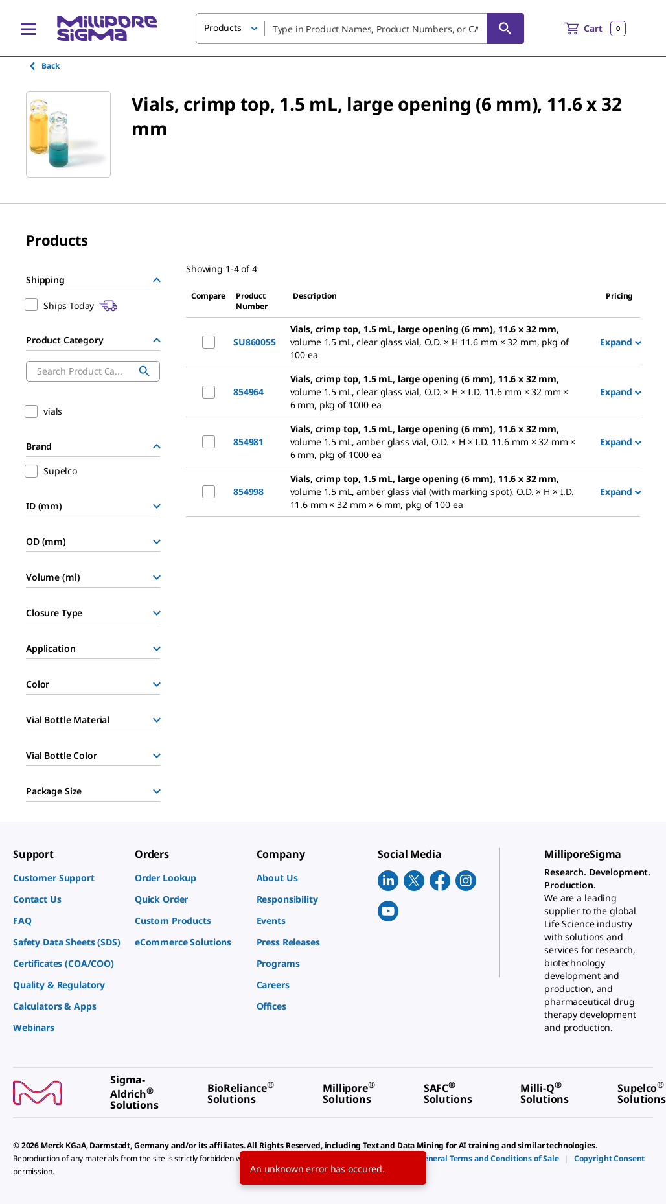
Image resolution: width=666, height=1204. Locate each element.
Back (44, 65)
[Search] (505, 28)
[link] (67, 878)
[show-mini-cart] (595, 28)
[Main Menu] (28, 28)
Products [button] (223, 27)
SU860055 (254, 342)
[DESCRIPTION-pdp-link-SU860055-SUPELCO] (440, 342)
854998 (248, 491)
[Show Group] (156, 506)
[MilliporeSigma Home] (107, 28)
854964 (248, 392)
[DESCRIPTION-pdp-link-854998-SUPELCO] (440, 491)
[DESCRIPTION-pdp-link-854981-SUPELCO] (440, 442)
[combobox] (360, 28)
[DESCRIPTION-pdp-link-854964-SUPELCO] (440, 392)
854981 (248, 441)
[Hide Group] (156, 280)
